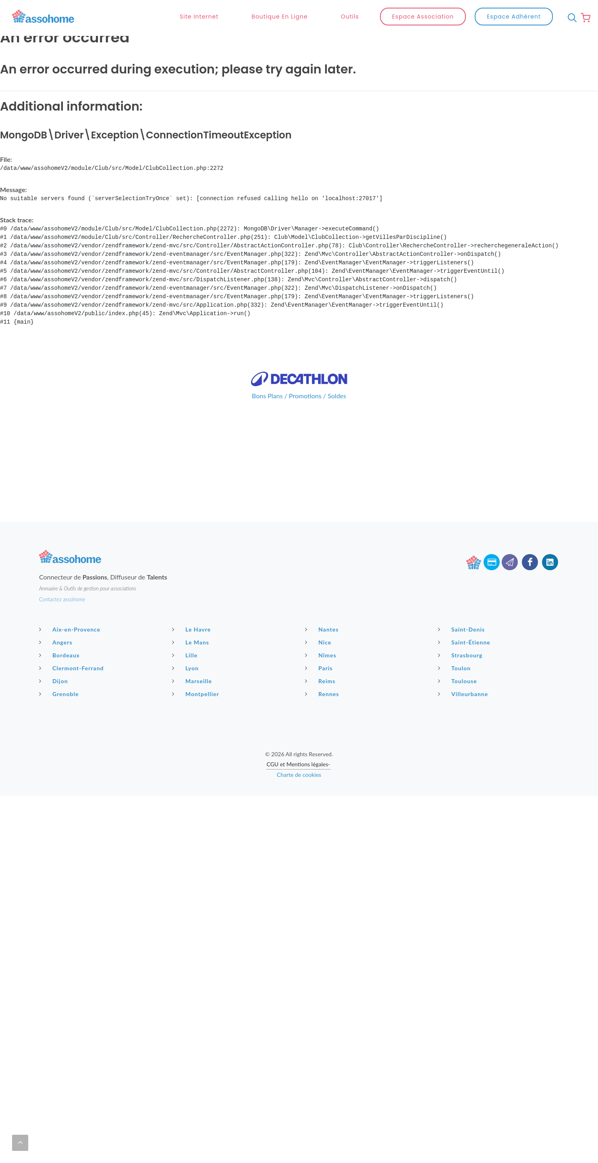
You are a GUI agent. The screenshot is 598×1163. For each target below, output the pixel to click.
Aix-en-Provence (70, 629)
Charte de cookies (299, 774)
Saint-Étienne (465, 642)
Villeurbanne (464, 693)
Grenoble (60, 693)
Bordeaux (60, 655)
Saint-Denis (462, 629)
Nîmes (321, 655)
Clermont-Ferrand (72, 667)
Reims (321, 680)
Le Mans (191, 642)
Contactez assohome (62, 599)
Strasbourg (461, 655)
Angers (57, 642)
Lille (185, 655)
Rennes (323, 693)
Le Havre (192, 629)
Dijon (54, 680)
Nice (319, 642)
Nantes (322, 629)
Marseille (193, 680)
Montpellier (196, 693)
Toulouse (458, 680)
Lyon (186, 667)
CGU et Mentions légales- (298, 764)
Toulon (455, 667)
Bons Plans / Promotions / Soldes (299, 396)
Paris (320, 667)
